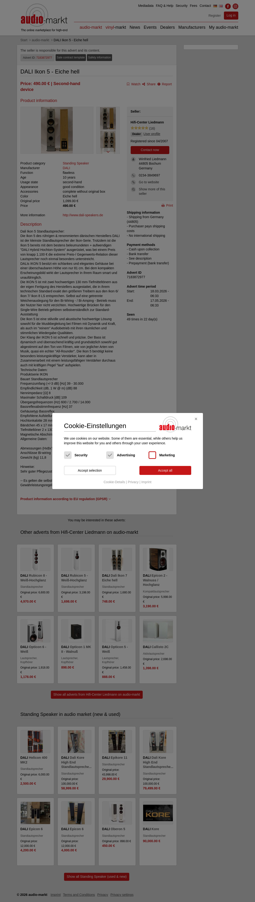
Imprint (146, 482)
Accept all (165, 470)
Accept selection (90, 470)
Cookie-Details (114, 482)
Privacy (133, 482)
